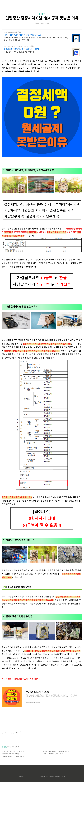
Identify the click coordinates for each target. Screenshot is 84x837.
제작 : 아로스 (22, 803)
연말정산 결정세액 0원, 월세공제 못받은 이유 (42, 18)
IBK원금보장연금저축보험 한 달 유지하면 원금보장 (23, 35)
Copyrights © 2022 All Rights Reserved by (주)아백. (52, 803)
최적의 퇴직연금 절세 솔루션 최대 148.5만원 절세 (22, 49)
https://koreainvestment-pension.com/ (17, 46)
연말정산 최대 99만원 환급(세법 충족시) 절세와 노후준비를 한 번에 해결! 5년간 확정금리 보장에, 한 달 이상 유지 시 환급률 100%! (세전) (36, 39)
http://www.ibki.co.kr (11, 32)
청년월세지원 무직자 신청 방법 (9, 781)
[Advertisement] (42, 313)
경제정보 (42, 14)
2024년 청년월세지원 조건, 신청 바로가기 (12, 783)
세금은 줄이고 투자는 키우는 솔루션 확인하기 (19, 52)
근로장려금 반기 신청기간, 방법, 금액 (52, 781)
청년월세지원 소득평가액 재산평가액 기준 (12, 778)
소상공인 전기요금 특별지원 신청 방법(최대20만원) (55, 778)
